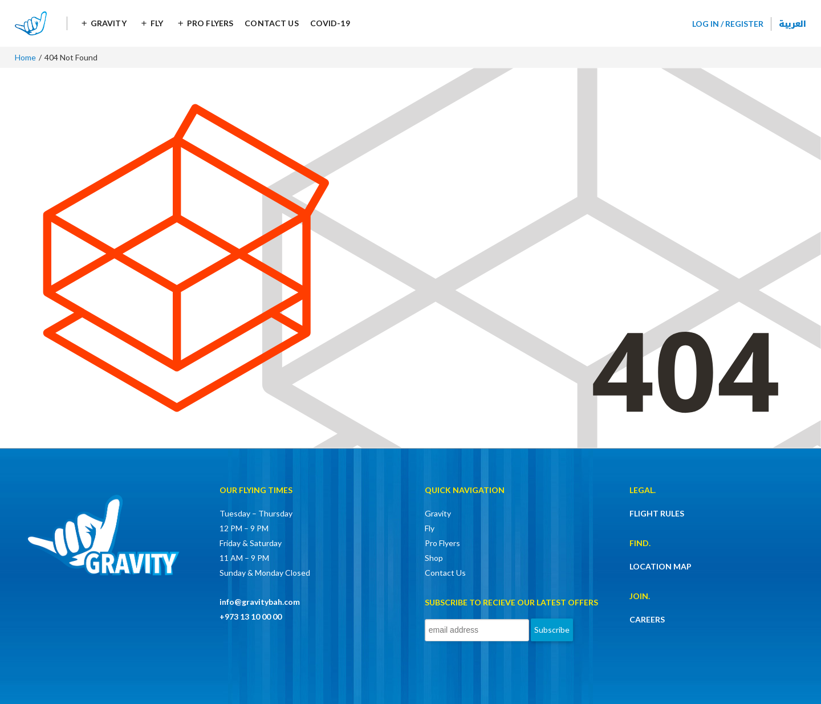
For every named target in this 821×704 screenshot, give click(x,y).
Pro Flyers (210, 23)
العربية (792, 24)
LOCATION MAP (660, 566)
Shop (434, 558)
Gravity (109, 23)
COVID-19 (330, 23)
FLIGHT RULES (656, 513)
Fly (157, 23)
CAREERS (647, 619)
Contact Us (271, 23)
